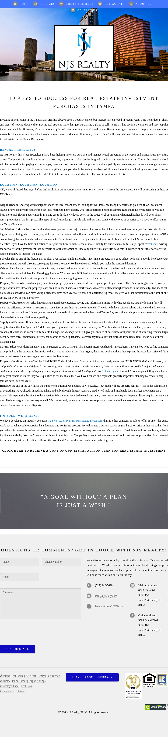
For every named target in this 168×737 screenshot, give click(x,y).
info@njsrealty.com (106, 595)
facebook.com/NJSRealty (109, 606)
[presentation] (26, 630)
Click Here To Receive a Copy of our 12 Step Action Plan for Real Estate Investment (84, 450)
